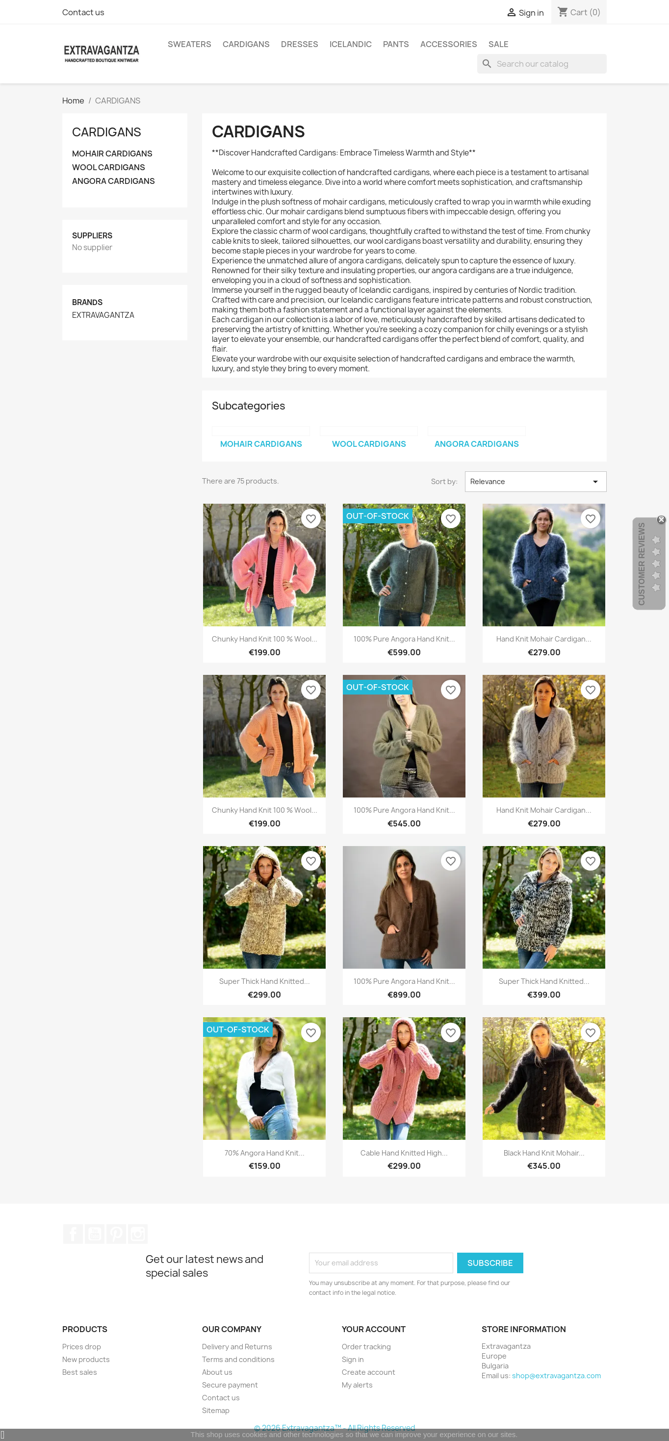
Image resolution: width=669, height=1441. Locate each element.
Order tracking (366, 1346)
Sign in (353, 1359)
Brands (87, 302)
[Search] (542, 64)
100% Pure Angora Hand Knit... (404, 638)
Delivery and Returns (237, 1346)
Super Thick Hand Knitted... (264, 981)
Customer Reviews (642, 564)
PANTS (396, 44)
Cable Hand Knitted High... (404, 1153)
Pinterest (116, 1234)
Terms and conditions (238, 1359)
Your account (374, 1329)
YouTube (94, 1234)
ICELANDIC (351, 44)
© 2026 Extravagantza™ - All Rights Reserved (334, 1428)
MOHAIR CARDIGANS (112, 154)
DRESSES (299, 44)
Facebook (73, 1234)
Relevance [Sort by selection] (535, 482)
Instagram (138, 1234)
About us (217, 1372)
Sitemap (216, 1410)
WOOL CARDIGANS (108, 167)
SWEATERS (189, 44)
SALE (499, 44)
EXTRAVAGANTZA (103, 315)
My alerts (357, 1385)
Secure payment (230, 1385)
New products (86, 1359)
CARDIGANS (246, 44)
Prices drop (81, 1346)
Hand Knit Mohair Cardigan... (544, 638)
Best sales (79, 1372)
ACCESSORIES (448, 44)
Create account (368, 1372)
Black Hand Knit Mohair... (544, 1153)
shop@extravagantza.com (556, 1375)
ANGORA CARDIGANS (113, 181)
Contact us (83, 12)
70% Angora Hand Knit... (265, 1153)
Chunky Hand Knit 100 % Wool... (264, 638)
